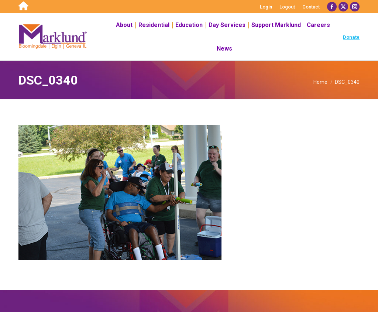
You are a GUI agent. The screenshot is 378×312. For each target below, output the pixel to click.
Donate (351, 37)
